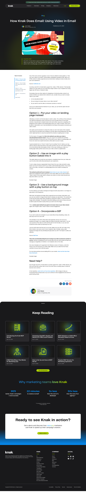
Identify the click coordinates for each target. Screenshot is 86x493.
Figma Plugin (39, 476)
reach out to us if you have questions (46, 272)
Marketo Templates (40, 480)
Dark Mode (39, 473)
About (53, 458)
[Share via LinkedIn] (64, 285)
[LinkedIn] (71, 459)
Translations (39, 470)
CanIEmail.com (36, 83)
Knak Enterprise (40, 459)
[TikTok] (74, 461)
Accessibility (51, 488)
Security (63, 488)
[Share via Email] (70, 285)
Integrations (39, 461)
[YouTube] (69, 461)
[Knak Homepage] (10, 6)
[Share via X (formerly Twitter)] (60, 285)
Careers (53, 459)
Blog (43, 16)
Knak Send (39, 477)
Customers (39, 462)
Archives (54, 468)
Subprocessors (69, 488)
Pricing (38, 464)
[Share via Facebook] (67, 285)
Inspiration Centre (40, 465)
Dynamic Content (40, 474)
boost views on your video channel (58, 173)
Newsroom (54, 461)
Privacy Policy (57, 488)
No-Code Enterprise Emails (42, 482)
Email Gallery (39, 467)
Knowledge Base (55, 467)
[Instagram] (71, 461)
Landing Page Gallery (41, 468)
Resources (54, 464)
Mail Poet (35, 237)
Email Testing (39, 471)
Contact (53, 465)
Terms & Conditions (77, 488)
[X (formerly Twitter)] (69, 459)
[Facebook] (74, 459)
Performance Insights (41, 479)
